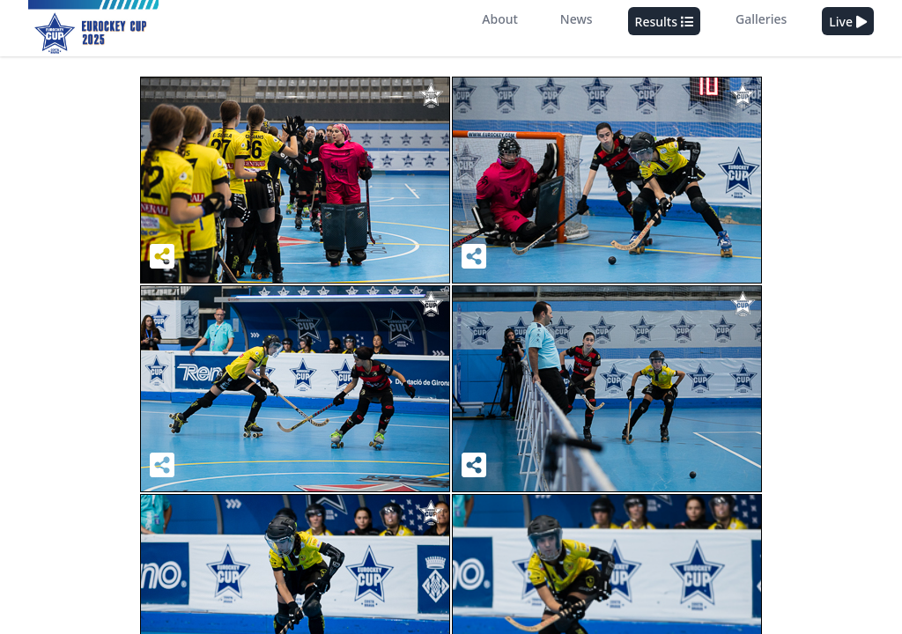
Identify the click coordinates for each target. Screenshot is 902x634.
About (500, 19)
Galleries (761, 19)
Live (848, 22)
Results (664, 22)
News (576, 19)
